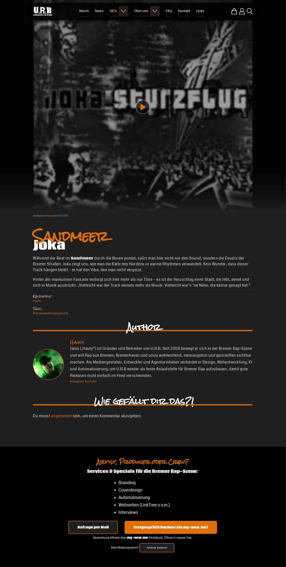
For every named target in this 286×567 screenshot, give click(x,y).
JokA (47, 313)
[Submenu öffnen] (123, 11)
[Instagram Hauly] (77, 381)
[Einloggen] (242, 11)
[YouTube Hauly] (90, 381)
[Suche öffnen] (249, 11)
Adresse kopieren (156, 547)
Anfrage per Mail (93, 527)
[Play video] (143, 107)
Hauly (50, 215)
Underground (59, 313)
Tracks (37, 301)
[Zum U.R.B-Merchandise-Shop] (234, 11)
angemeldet (61, 416)
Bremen (38, 313)
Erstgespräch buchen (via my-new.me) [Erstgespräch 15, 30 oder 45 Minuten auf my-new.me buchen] (171, 527)
